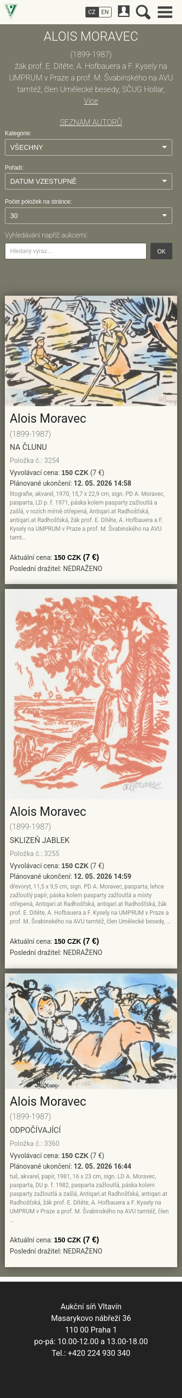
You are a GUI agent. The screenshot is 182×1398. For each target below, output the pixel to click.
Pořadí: (14, 167)
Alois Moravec (48, 419)
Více (91, 101)
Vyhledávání (143, 12)
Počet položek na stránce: (38, 201)
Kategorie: (18, 133)
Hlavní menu (165, 12)
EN (105, 12)
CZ (92, 12)
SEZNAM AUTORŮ (91, 122)
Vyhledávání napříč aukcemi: (46, 235)
